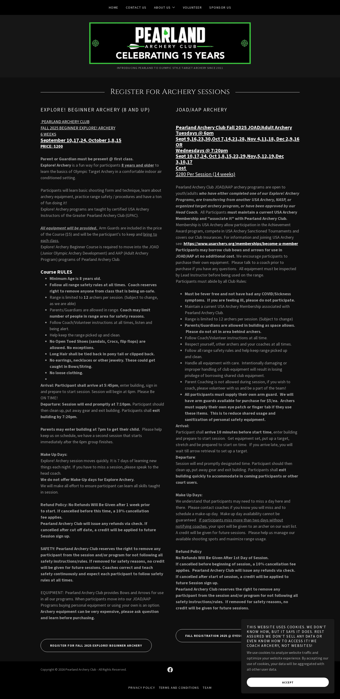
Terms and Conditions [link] (179, 688)
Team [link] (207, 688)
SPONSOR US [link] (220, 7)
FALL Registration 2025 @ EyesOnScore (216, 635)
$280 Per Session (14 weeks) (205, 174)
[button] (164, 7)
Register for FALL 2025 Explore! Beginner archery (91, 645)
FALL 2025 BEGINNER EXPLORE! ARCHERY (78, 128)
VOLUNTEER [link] (192, 7)
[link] (170, 42)
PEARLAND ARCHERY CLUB (65, 121)
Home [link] (113, 7)
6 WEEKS (48, 134)
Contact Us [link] (136, 7)
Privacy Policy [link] (141, 688)
